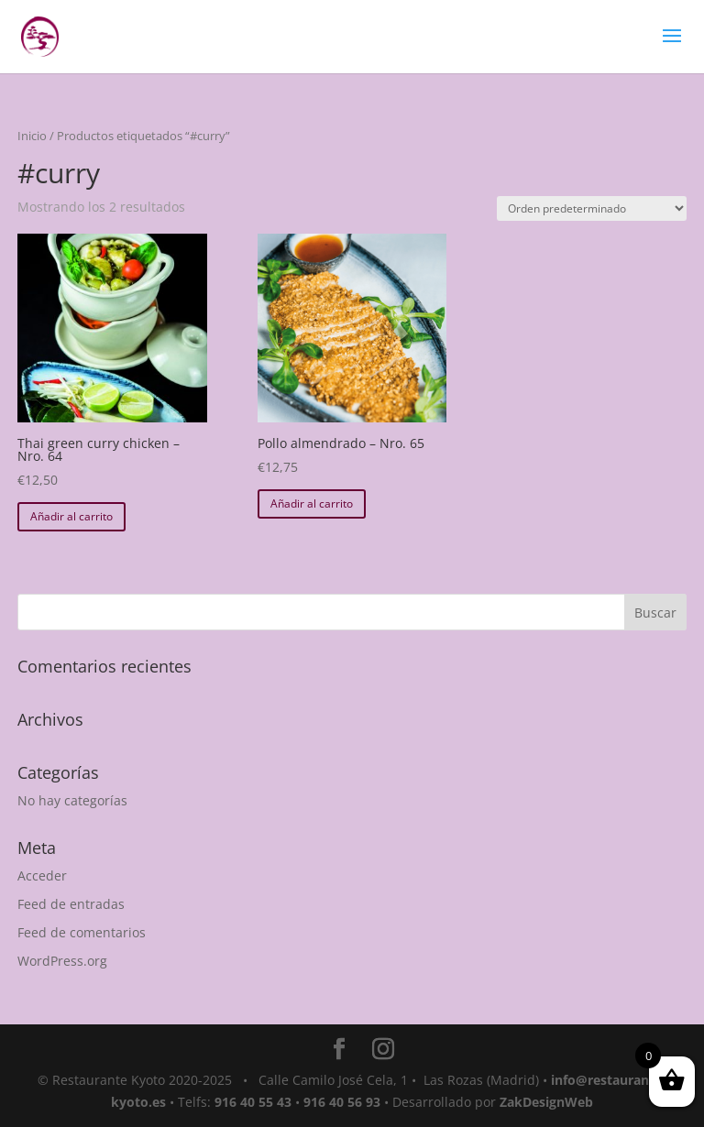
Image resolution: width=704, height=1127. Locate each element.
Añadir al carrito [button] (71, 516)
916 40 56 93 (341, 1102)
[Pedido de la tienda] (592, 208)
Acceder (42, 875)
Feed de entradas (71, 904)
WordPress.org (62, 960)
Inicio (32, 135)
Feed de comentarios (81, 932)
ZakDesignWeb (546, 1102)
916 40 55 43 (253, 1102)
